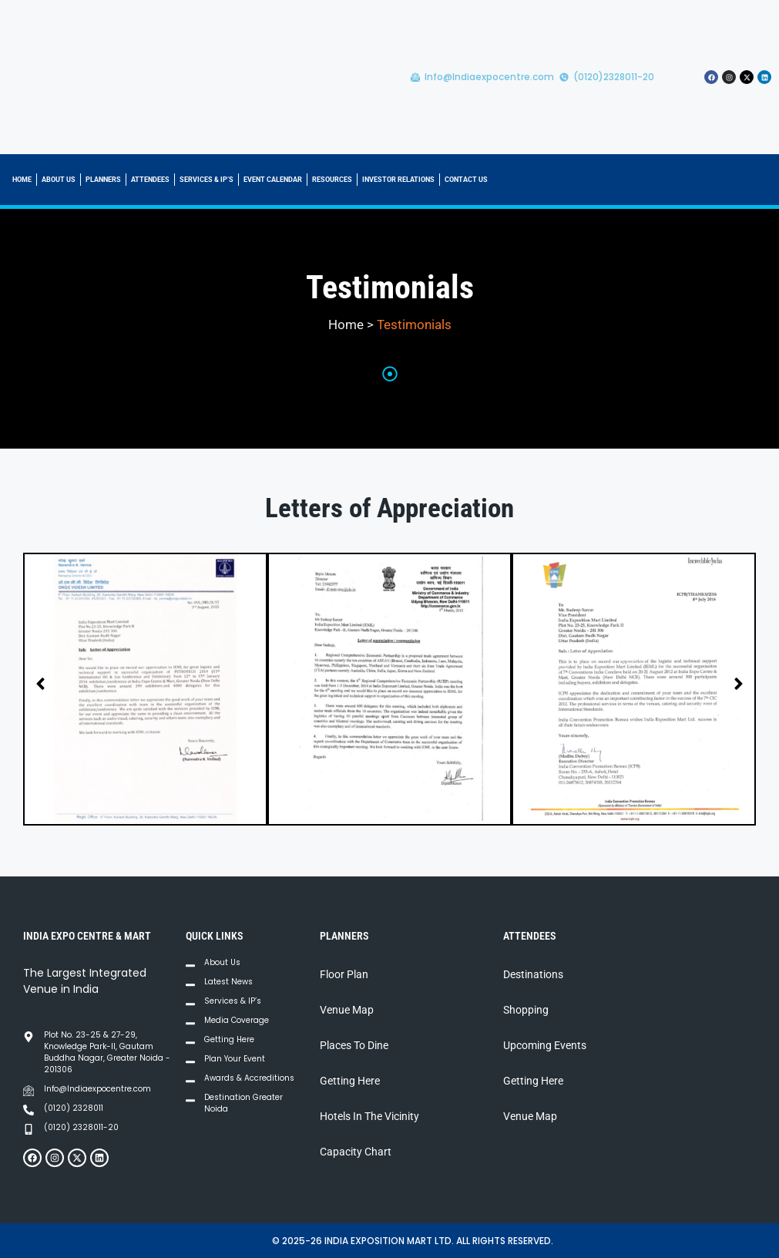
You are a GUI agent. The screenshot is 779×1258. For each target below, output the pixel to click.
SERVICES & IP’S (206, 179)
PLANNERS (103, 179)
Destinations (533, 974)
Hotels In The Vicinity (369, 1116)
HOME (22, 179)
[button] (40, 684)
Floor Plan (344, 974)
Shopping (526, 1010)
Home (346, 324)
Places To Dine (354, 1045)
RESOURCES (332, 179)
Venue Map (347, 1010)
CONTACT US (466, 179)
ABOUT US (59, 179)
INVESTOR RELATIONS (398, 179)
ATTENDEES (150, 179)
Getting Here (350, 1081)
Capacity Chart (355, 1151)
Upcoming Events (544, 1045)
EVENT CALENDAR (272, 179)
